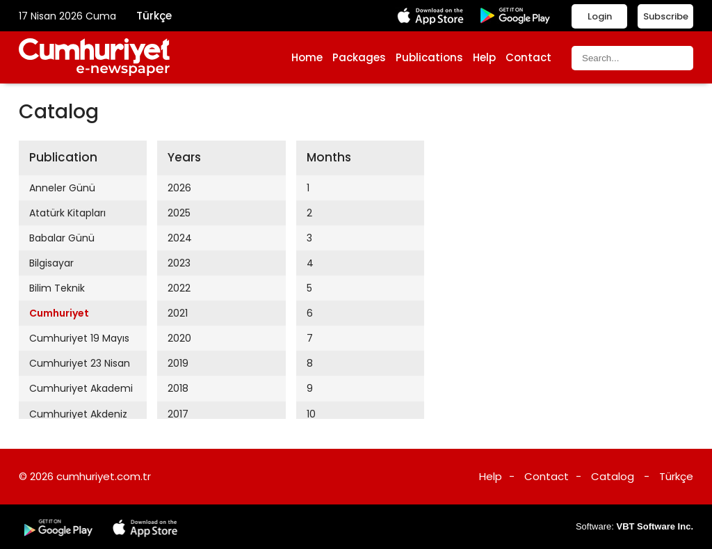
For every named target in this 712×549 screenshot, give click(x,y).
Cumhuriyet (59, 313)
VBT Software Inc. (654, 526)
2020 (179, 338)
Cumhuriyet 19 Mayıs (79, 338)
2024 (180, 238)
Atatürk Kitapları (67, 213)
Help (484, 57)
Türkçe (154, 15)
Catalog (612, 476)
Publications (429, 57)
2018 (178, 388)
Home (307, 57)
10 (311, 414)
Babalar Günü (62, 238)
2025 (179, 213)
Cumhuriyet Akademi (81, 388)
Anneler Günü (62, 188)
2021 (178, 313)
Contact (528, 57)
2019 (178, 363)
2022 (179, 288)
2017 (178, 414)
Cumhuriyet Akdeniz (78, 414)
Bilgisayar (51, 263)
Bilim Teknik (57, 288)
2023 (179, 263)
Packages (359, 57)
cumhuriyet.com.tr (103, 476)
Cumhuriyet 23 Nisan (79, 363)
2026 (179, 188)
